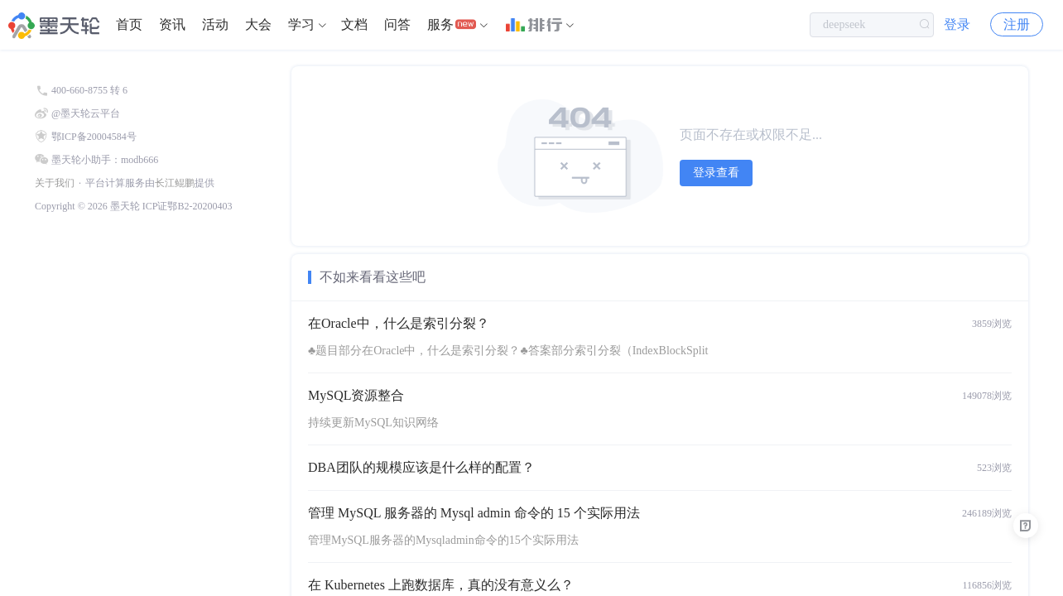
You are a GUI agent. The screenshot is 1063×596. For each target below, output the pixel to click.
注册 (1016, 24)
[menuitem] (129, 25)
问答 (397, 24)
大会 (258, 24)
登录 (957, 24)
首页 (129, 24)
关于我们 (55, 183)
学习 (301, 24)
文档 (354, 24)
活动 (215, 24)
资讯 (172, 24)
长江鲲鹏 (175, 183)
